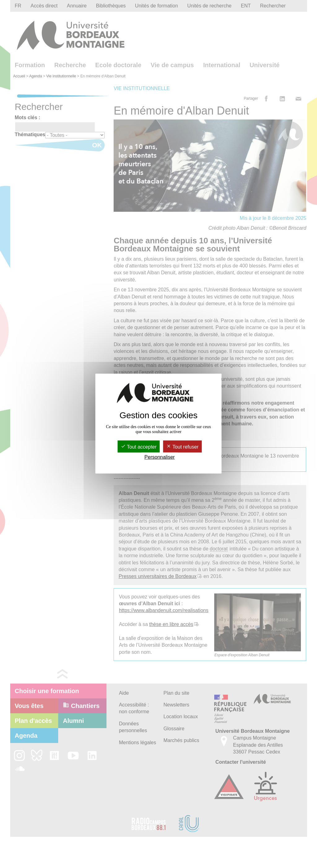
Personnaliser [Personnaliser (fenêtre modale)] (160, 457)
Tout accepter (139, 447)
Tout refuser (182, 447)
